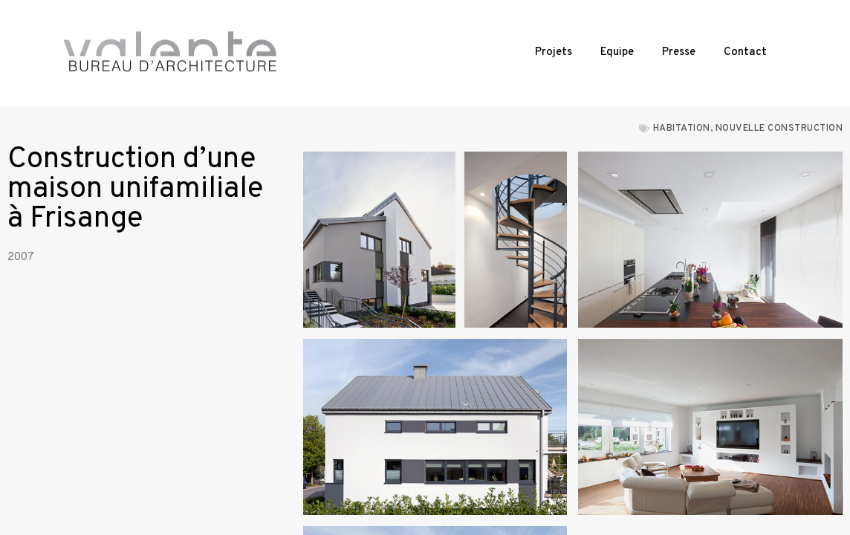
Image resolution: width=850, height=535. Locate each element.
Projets (553, 52)
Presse (678, 52)
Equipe (617, 52)
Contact (745, 52)
